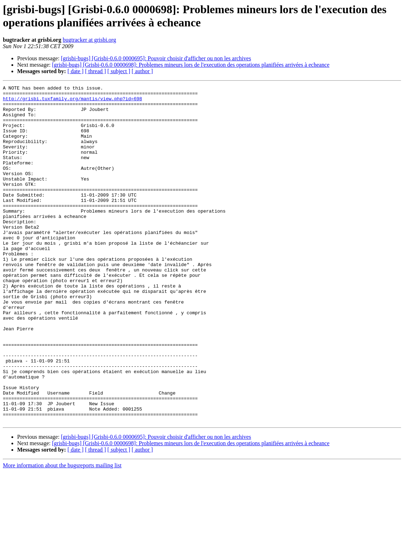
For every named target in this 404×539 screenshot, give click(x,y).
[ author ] (142, 71)
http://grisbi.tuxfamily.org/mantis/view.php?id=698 (72, 101)
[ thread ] (95, 71)
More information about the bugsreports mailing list (62, 533)
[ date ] (75, 71)
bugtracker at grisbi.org (89, 40)
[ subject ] (118, 71)
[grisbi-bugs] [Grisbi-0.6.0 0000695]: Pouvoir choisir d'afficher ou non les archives (156, 58)
